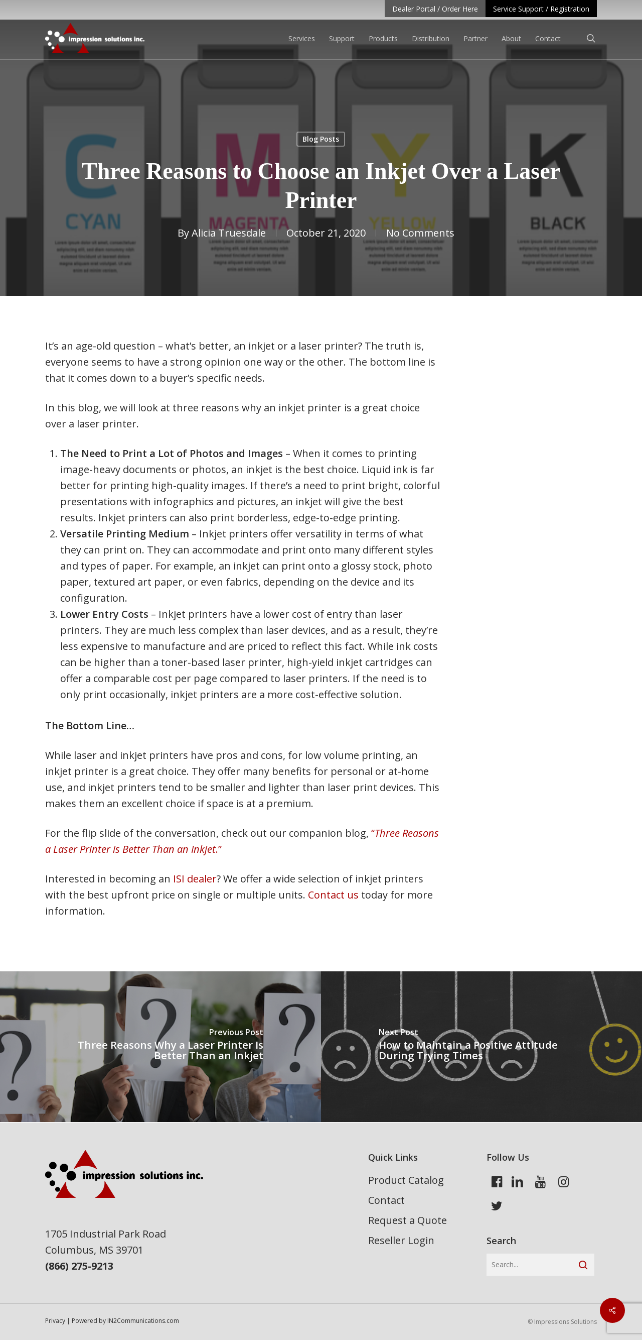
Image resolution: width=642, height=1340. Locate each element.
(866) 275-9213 (79, 1266)
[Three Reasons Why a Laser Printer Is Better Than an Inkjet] (160, 1046)
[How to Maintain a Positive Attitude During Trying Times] (481, 1046)
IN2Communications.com (143, 1320)
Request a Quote (407, 1220)
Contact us (333, 895)
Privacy (55, 1320)
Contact (386, 1200)
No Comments (420, 233)
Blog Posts (320, 139)
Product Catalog (406, 1180)
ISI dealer (195, 878)
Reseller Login (401, 1240)
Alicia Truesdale (229, 233)
